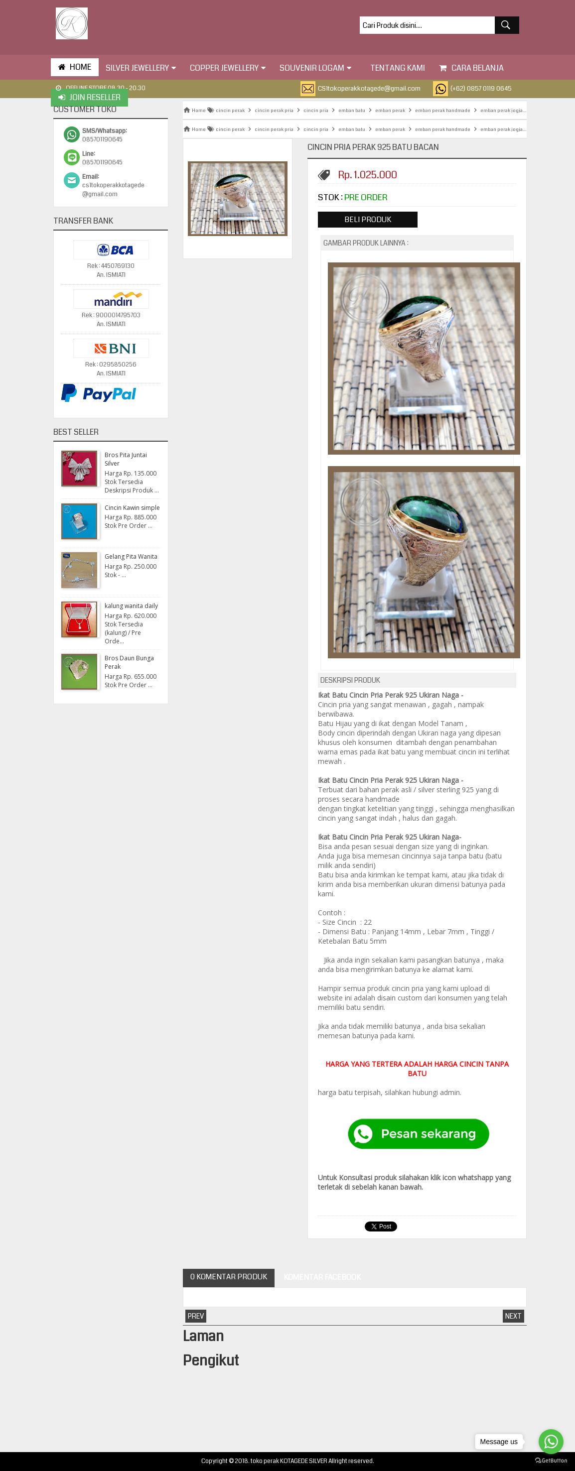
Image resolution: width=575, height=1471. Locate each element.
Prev (196, 1316)
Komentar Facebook (321, 1277)
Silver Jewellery (141, 68)
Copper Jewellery (228, 68)
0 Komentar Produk (228, 1276)
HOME (74, 67)
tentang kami (395, 68)
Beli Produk (367, 219)
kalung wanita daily (131, 606)
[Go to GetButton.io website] (551, 1461)
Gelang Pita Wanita (131, 556)
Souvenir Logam (315, 68)
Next (513, 1316)
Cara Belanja (471, 68)
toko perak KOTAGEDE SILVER (289, 1461)
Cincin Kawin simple (132, 507)
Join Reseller (89, 97)
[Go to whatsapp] (551, 1441)
